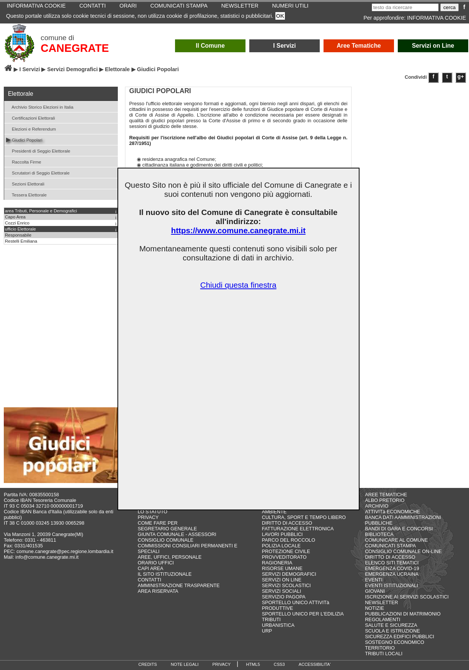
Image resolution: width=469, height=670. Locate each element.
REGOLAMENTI (382, 619)
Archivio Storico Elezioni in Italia (39, 106)
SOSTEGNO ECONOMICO (394, 642)
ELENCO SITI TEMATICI (392, 563)
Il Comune (210, 45)
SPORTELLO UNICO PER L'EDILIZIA (303, 614)
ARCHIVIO (376, 506)
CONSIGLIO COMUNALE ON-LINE (403, 551)
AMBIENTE (274, 511)
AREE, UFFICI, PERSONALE (170, 557)
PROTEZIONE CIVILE (286, 551)
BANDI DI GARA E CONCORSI (399, 528)
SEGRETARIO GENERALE (167, 528)
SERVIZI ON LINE (281, 580)
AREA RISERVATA (158, 591)
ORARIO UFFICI (156, 563)
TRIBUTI (271, 619)
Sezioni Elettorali (25, 183)
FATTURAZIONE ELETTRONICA (298, 528)
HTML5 (253, 664)
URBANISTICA (278, 625)
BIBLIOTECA (379, 534)
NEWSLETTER (381, 602)
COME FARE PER (157, 523)
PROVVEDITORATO (284, 557)
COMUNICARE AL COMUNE (396, 540)
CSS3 (279, 664)
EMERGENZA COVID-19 (392, 568)
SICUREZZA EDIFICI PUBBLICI (399, 636)
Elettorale (117, 69)
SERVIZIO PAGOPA (283, 597)
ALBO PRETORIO (384, 500)
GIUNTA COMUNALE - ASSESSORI (177, 534)
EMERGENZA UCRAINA (392, 574)
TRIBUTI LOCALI (383, 653)
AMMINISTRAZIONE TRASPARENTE (178, 585)
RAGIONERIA (277, 563)
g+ (461, 76)
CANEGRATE (75, 48)
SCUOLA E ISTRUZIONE (392, 631)
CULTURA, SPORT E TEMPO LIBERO (304, 517)
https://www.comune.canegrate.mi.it (238, 230)
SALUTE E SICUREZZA (391, 625)
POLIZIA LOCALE (281, 545)
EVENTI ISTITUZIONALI (391, 585)
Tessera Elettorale (26, 194)
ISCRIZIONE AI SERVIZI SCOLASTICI (407, 597)
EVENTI (373, 580)
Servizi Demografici (72, 69)
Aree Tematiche (359, 45)
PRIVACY (148, 517)
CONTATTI (149, 580)
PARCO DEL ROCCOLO (288, 540)
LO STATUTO (152, 511)
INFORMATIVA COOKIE (436, 18)
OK (280, 16)
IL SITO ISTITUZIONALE (164, 574)
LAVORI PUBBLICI (282, 534)
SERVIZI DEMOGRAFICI (289, 574)
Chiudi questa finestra (238, 284)
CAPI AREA (150, 568)
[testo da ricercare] (405, 7)
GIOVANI (375, 591)
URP (267, 631)
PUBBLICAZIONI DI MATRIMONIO (403, 614)
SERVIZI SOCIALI (281, 591)
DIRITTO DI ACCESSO (287, 523)
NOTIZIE (374, 608)
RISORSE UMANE (282, 568)
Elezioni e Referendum (31, 128)
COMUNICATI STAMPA (390, 545)
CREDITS (147, 664)
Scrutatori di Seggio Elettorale (38, 172)
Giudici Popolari (24, 139)
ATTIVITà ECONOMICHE (392, 511)
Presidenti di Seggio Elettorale (38, 150)
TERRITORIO (380, 648)
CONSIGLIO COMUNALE (165, 540)
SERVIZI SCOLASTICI (286, 585)
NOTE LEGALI (185, 664)
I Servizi (284, 45)
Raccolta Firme (23, 161)
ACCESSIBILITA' (315, 664)
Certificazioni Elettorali (30, 117)
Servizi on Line (433, 45)
